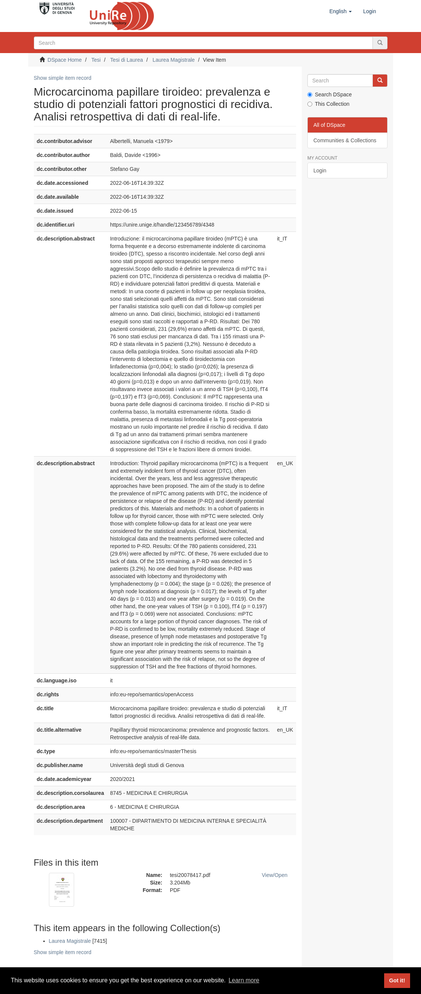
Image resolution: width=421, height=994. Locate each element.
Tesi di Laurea (126, 60)
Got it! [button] (397, 980)
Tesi (96, 60)
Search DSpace (329, 94)
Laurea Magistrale (174, 60)
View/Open (274, 875)
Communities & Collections (344, 140)
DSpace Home (64, 60)
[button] (340, 11)
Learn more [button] (243, 980)
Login (319, 170)
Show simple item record (62, 78)
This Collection (328, 104)
